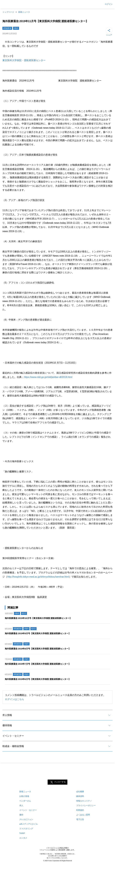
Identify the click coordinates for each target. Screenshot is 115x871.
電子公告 (80, 819)
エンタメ (23, 838)
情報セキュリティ (84, 801)
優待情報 (7, 725)
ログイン (109, 4)
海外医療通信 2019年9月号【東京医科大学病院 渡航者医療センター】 (38, 633)
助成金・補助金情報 (13, 746)
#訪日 (24, 613)
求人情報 (7, 715)
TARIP (22, 833)
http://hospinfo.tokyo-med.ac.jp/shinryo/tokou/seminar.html (38, 576)
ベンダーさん (25, 801)
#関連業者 (7, 28)
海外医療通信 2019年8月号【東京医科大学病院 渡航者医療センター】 (38, 648)
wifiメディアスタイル (28, 824)
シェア (109, 31)
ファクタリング (26, 829)
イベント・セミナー (13, 736)
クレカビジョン (26, 819)
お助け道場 (24, 796)
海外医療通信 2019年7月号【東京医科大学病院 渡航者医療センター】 (38, 664)
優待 (21, 815)
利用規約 (80, 810)
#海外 (16, 28)
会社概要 (80, 791)
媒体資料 (80, 796)
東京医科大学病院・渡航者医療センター (24, 60)
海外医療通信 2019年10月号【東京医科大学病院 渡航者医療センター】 (38, 618)
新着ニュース (24, 12)
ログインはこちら (14, 699)
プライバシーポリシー (86, 805)
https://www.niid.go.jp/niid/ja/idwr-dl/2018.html (48, 377)
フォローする (60, 782)
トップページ (8, 12)
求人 (21, 805)
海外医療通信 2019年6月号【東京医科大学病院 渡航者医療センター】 (38, 679)
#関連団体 (18, 659)
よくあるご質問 (83, 815)
